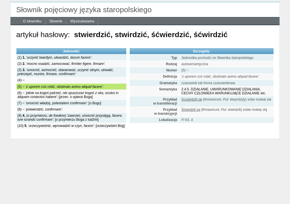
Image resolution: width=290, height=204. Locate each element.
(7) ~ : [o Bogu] (59, 103)
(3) (66, 72)
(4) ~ (21, 80)
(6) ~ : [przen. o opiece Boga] (68, 95)
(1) (55, 58)
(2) (61, 64)
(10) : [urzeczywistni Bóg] (71, 126)
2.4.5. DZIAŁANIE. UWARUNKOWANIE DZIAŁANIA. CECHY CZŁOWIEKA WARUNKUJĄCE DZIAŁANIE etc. (224, 91)
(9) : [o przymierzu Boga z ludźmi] (70, 118)
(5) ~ (61, 87)
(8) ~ (40, 109)
